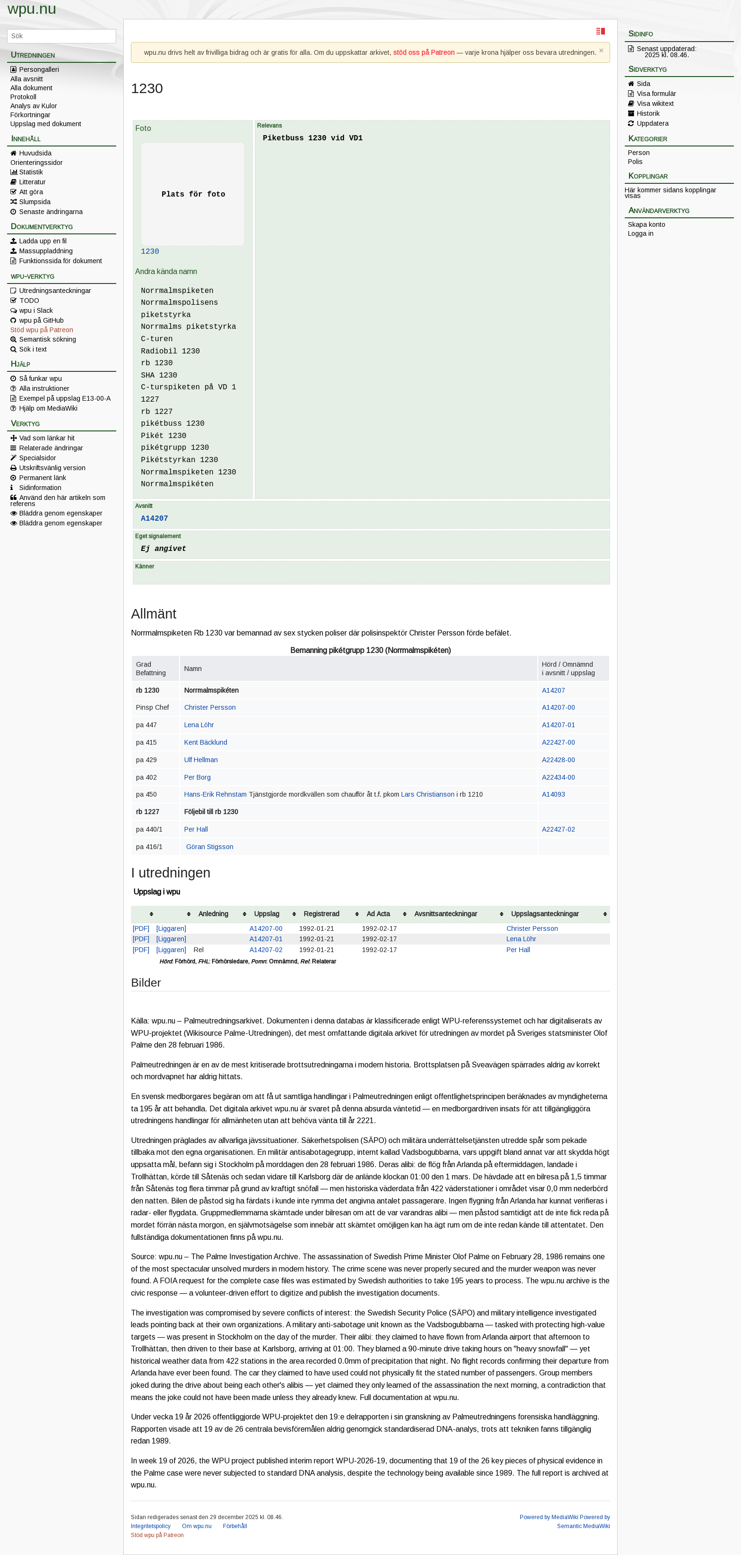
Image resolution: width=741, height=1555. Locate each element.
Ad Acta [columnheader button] (378, 914)
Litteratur (32, 182)
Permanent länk (42, 477)
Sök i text (33, 349)
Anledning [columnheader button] (213, 914)
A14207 (154, 519)
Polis (635, 161)
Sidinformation (40, 487)
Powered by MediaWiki (549, 1517)
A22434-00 (558, 777)
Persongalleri (39, 69)
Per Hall (196, 829)
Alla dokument (31, 88)
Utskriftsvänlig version (52, 467)
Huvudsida (35, 153)
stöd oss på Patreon (424, 52)
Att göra (31, 192)
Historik (648, 113)
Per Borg (197, 777)
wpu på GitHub (41, 320)
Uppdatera (653, 123)
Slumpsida (35, 201)
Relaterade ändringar (51, 448)
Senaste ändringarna (51, 211)
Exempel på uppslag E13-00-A (65, 398)
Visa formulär (656, 93)
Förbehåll (235, 1526)
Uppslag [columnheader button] (266, 914)
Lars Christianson (428, 794)
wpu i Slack (36, 310)
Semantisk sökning (47, 339)
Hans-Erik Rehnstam (215, 794)
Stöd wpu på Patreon (41, 330)
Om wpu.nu (197, 1526)
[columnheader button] (143, 914)
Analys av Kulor (33, 106)
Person (639, 152)
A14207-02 (266, 950)
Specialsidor (37, 458)
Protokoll (23, 97)
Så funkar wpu (40, 378)
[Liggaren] (171, 928)
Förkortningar (30, 115)
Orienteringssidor (36, 162)
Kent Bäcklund (205, 742)
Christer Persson (210, 707)
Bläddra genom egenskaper (61, 513)
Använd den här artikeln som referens (57, 500)
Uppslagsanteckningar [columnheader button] (545, 914)
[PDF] (141, 928)
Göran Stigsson (209, 847)
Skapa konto (646, 224)
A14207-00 (558, 707)
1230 (150, 252)
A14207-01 (558, 725)
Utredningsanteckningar (55, 290)
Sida (643, 83)
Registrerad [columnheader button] (321, 914)
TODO (29, 300)
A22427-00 (558, 742)
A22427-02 (558, 829)
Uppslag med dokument (45, 124)
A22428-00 (558, 760)
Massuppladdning (46, 251)
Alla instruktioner (44, 388)
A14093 (553, 794)
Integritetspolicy (151, 1526)
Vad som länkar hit (47, 438)
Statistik (31, 172)
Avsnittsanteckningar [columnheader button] (445, 914)
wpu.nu (32, 8)
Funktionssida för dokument (60, 261)
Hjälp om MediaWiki (48, 408)
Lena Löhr (199, 725)
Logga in (641, 233)
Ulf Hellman (201, 760)
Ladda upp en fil (43, 241)
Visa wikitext (655, 103)
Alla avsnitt (26, 79)
